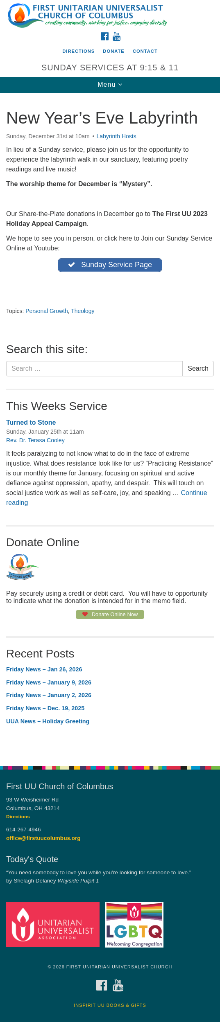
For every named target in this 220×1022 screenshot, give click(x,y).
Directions (78, 51)
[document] (110, 425)
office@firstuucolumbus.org (43, 838)
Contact (145, 51)
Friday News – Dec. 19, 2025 (45, 708)
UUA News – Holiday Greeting (47, 721)
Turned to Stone (31, 422)
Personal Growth (46, 311)
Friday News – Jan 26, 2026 (44, 669)
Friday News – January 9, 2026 (48, 682)
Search (198, 368)
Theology (82, 311)
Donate (113, 51)
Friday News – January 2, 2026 (48, 695)
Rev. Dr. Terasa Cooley (35, 440)
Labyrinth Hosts (116, 136)
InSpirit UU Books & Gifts (110, 1005)
